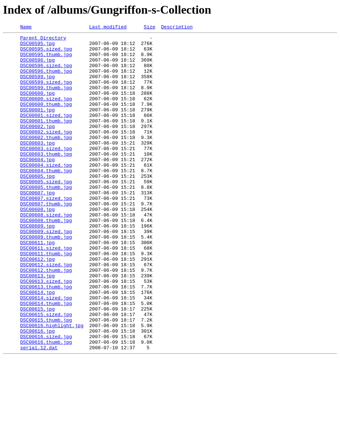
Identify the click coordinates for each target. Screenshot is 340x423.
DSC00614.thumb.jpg (46, 358)
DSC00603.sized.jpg (46, 172)
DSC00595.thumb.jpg (46, 59)
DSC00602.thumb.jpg (46, 159)
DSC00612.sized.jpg (46, 312)
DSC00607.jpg (37, 225)
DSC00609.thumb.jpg (46, 278)
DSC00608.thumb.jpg (46, 259)
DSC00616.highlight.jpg (52, 385)
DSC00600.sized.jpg (46, 113)
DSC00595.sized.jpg (46, 53)
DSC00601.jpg (37, 126)
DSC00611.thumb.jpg (46, 298)
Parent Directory (43, 40)
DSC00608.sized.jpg (46, 252)
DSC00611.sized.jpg (46, 292)
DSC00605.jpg (37, 205)
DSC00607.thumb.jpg (46, 239)
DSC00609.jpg (37, 265)
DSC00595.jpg (37, 46)
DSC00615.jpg (37, 365)
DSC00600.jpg (37, 106)
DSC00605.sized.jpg (46, 212)
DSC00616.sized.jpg (46, 398)
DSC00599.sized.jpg (46, 93)
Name (26, 27)
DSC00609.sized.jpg (46, 272)
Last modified (107, 27)
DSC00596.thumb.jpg (46, 79)
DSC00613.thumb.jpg (46, 338)
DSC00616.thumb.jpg (46, 405)
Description (177, 27)
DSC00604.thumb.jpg (46, 199)
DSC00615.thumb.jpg (46, 378)
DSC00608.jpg (37, 245)
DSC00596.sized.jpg (46, 73)
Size (149, 27)
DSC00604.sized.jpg (46, 192)
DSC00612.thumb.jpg (46, 318)
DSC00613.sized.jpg (46, 332)
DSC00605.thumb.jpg (46, 219)
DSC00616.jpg (37, 391)
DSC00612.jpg (37, 305)
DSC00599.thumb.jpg (46, 99)
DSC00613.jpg (37, 325)
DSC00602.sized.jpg (46, 152)
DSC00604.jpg (37, 186)
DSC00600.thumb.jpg (46, 119)
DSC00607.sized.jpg (46, 232)
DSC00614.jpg (37, 345)
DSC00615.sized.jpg (46, 371)
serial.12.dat (38, 411)
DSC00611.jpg (37, 285)
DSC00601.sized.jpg (46, 132)
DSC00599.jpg (37, 86)
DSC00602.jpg (37, 146)
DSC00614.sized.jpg (46, 352)
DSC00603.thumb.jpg (46, 179)
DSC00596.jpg (37, 66)
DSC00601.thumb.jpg (46, 139)
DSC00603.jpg (37, 166)
